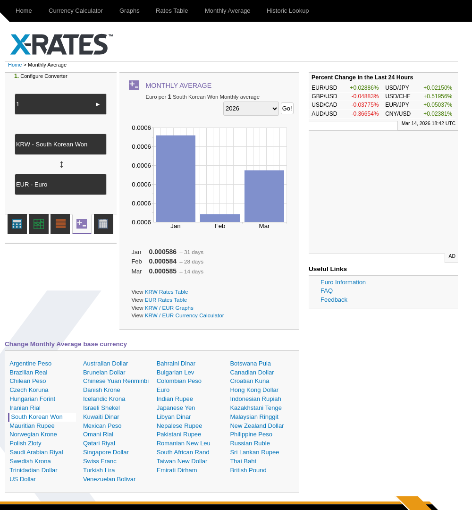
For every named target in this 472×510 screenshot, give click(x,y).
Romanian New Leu (184, 443)
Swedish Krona (30, 461)
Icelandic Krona (104, 398)
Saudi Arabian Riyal (36, 452)
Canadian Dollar (252, 372)
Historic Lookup (288, 10)
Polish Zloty (25, 443)
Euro (163, 389)
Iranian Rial (25, 407)
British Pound (248, 470)
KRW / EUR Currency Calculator (184, 315)
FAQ (326, 290)
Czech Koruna (28, 389)
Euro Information (343, 282)
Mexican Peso (102, 425)
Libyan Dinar (174, 416)
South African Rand (183, 452)
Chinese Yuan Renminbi (116, 380)
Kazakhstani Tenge (256, 407)
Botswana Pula (250, 363)
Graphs (129, 10)
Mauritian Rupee (31, 425)
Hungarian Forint (32, 398)
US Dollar (22, 479)
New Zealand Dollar (257, 425)
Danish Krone (101, 389)
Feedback (333, 299)
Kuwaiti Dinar (101, 416)
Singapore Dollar (106, 452)
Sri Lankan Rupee (254, 452)
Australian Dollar (105, 363)
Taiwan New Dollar (182, 461)
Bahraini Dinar (176, 363)
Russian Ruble (250, 443)
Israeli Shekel (101, 407)
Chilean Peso (27, 380)
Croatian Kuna (249, 380)
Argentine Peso (30, 363)
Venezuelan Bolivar (109, 479)
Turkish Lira (99, 470)
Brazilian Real (28, 372)
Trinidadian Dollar (33, 470)
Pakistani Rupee (179, 434)
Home (24, 10)
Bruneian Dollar (104, 372)
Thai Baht (243, 461)
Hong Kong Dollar (254, 389)
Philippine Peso (251, 434)
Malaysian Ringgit (254, 416)
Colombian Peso (179, 380)
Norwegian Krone (33, 434)
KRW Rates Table (166, 292)
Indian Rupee (175, 398)
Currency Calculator (76, 10)
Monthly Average (228, 10)
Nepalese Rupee (179, 425)
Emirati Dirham (177, 470)
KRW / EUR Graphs (169, 308)
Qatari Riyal (99, 443)
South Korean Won (37, 416)
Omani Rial (98, 434)
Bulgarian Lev (175, 372)
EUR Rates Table (166, 300)
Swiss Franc (100, 461)
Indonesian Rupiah (255, 398)
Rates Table (172, 10)
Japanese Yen (176, 407)
